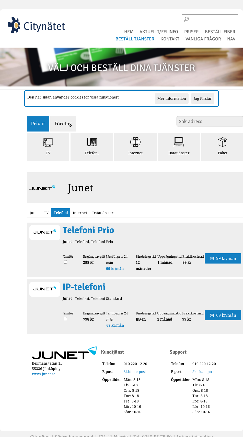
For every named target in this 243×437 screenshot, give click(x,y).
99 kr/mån (115, 268)
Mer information (171, 98)
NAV (231, 39)
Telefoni (92, 146)
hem (128, 32)
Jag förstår (203, 98)
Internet (135, 146)
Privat (38, 123)
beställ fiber (220, 32)
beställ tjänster (134, 39)
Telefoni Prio (88, 230)
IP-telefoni (84, 287)
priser (191, 32)
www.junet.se (43, 374)
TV (48, 146)
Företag (63, 123)
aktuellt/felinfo (159, 32)
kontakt (169, 39)
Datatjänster (179, 146)
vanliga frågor (203, 39)
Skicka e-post (135, 371)
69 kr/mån (115, 325)
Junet (34, 212)
